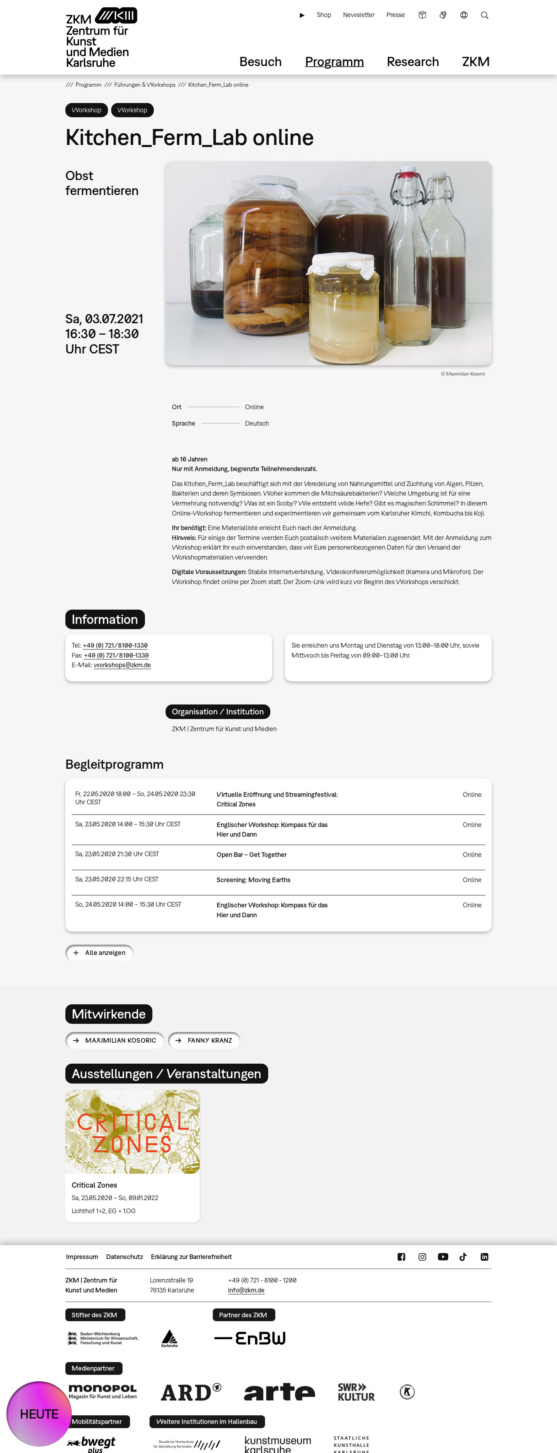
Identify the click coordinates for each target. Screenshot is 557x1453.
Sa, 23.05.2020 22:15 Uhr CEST (117, 879)
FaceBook (401, 1256)
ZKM (476, 61)
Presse (395, 14)
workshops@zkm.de (122, 665)
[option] (135, 1156)
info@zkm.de (246, 1290)
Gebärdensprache (443, 14)
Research (413, 61)
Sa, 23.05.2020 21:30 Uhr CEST (117, 854)
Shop (324, 14)
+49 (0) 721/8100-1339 (116, 655)
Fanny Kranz (210, 1040)
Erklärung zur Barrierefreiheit (191, 1256)
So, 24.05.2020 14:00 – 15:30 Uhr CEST (128, 904)
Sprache (464, 14)
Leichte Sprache (422, 14)
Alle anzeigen (105, 952)
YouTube (443, 1256)
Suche (484, 14)
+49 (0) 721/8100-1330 (115, 645)
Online (254, 407)
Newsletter (359, 14)
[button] (329, 263)
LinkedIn (484, 1256)
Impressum (82, 1256)
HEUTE (39, 1413)
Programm (334, 61)
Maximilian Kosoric (120, 1040)
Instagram (422, 1256)
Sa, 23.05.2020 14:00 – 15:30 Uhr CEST (128, 824)
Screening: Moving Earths (254, 880)
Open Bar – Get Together (252, 854)
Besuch (260, 61)
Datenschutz (124, 1256)
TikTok (464, 1256)
